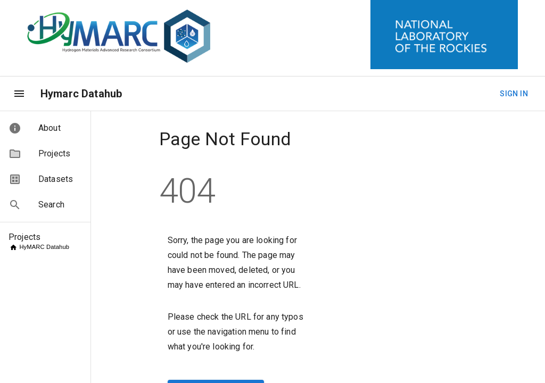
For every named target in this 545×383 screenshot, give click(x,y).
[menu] (19, 93)
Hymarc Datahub (81, 93)
